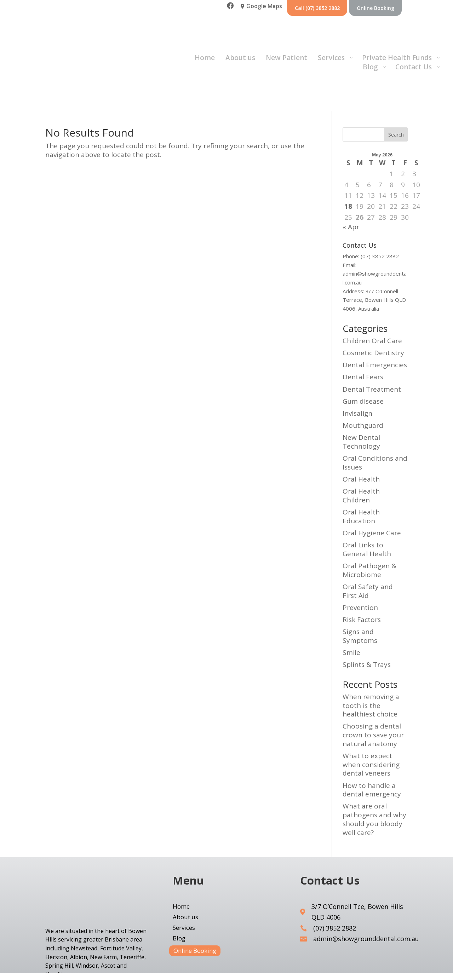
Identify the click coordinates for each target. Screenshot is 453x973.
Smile (351, 611)
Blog (179, 897)
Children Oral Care (372, 299)
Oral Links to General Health (367, 508)
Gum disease (363, 359)
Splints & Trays (367, 623)
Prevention (360, 566)
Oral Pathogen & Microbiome (369, 529)
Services (184, 887)
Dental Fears (363, 335)
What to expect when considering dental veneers (371, 723)
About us (185, 876)
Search (396, 93)
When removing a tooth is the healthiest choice (371, 664)
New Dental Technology (361, 401)
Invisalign (357, 371)
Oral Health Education (361, 475)
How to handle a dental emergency (372, 748)
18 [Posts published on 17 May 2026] (348, 165)
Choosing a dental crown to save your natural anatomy (373, 693)
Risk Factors (362, 578)
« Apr (351, 185)
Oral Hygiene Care (372, 491)
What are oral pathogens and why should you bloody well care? (374, 778)
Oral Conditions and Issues (375, 422)
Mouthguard (363, 384)
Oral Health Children (361, 454)
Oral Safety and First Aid (368, 550)
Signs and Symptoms (360, 595)
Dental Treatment (372, 347)
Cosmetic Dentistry (373, 311)
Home (181, 866)
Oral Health (361, 438)
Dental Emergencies (375, 323)
